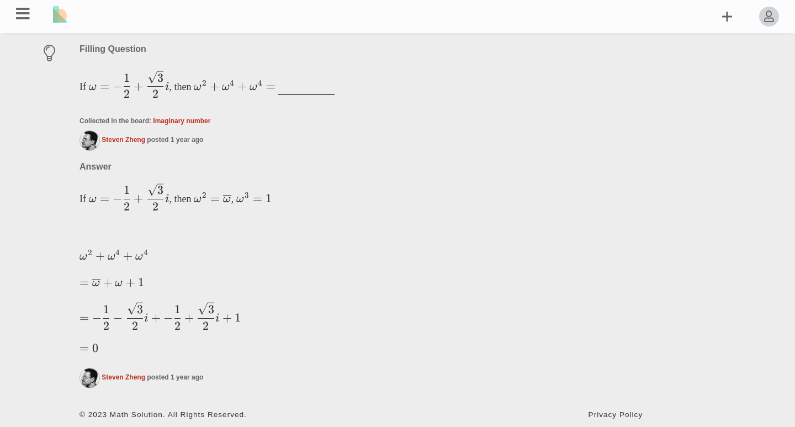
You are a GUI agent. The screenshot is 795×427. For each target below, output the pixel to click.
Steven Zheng (123, 140)
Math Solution (136, 414)
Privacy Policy (616, 414)
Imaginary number (181, 121)
